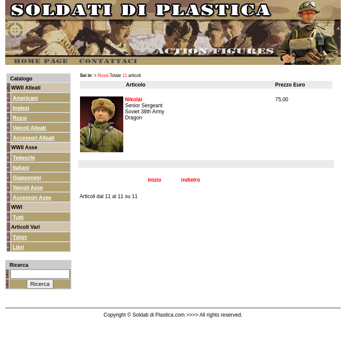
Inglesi (21, 108)
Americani (25, 98)
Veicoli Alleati (29, 128)
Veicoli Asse (28, 188)
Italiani (21, 168)
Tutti (18, 218)
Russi (20, 118)
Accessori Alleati (33, 138)
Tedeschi (24, 158)
